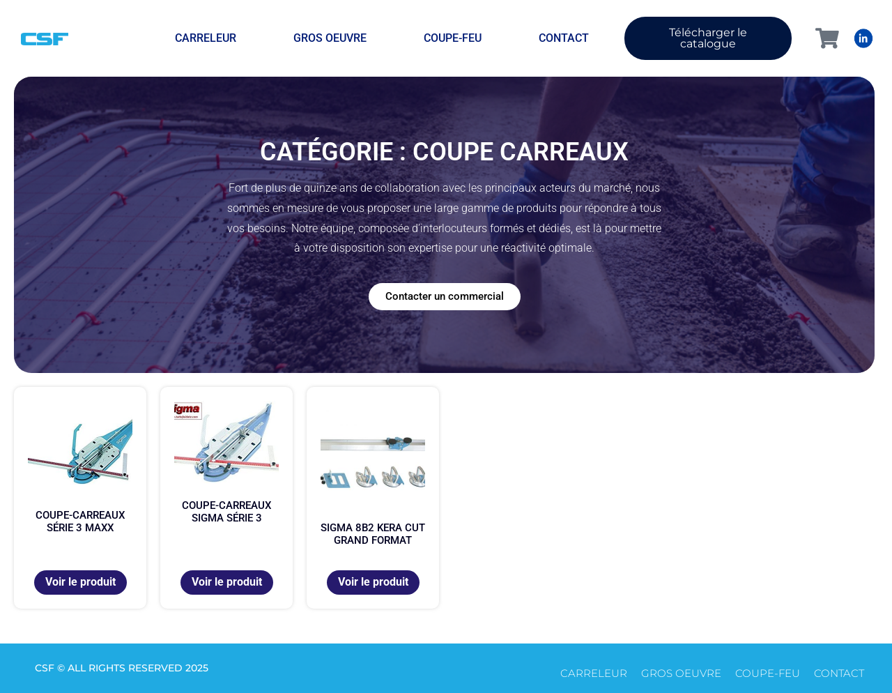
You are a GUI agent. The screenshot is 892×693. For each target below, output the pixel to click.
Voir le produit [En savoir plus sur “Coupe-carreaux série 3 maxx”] (80, 581)
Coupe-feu (453, 38)
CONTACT (564, 38)
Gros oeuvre (330, 38)
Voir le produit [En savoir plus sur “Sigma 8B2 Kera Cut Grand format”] (373, 581)
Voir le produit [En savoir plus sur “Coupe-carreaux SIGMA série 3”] (227, 581)
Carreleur (205, 38)
